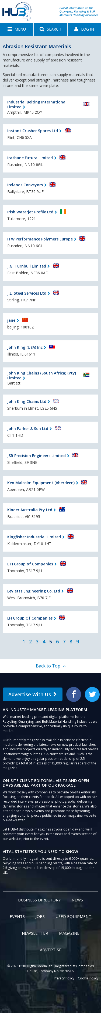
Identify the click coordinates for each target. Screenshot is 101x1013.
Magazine (69, 933)
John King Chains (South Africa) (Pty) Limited (41, 375)
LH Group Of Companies (30, 618)
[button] (16, 29)
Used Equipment (73, 916)
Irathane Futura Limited (30, 157)
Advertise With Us (32, 694)
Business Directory (39, 900)
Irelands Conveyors (25, 184)
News (77, 900)
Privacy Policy (64, 978)
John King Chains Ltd (26, 401)
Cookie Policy (88, 978)
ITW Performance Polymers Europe (40, 239)
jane (11, 320)
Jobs (40, 916)
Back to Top (50, 666)
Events (17, 916)
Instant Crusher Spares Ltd (32, 130)
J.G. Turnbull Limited (26, 266)
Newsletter (35, 933)
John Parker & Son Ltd (27, 428)
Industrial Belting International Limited (37, 104)
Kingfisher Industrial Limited (34, 536)
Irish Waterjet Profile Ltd (30, 211)
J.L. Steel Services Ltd (26, 293)
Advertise (50, 949)
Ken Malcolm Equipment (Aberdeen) (41, 482)
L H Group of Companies (30, 563)
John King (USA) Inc (25, 347)
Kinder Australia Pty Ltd (29, 509)
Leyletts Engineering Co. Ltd (33, 591)
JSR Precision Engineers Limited (36, 455)
